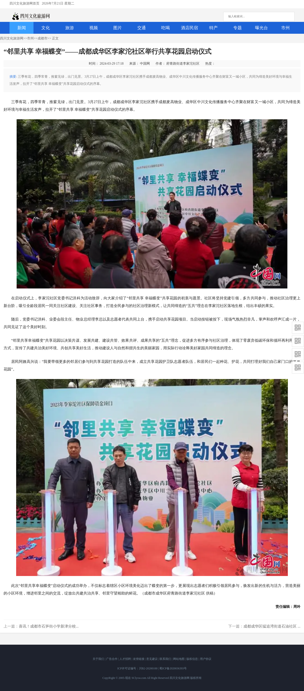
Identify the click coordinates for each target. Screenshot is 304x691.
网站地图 (179, 659)
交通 (141, 27)
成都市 (43, 38)
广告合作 (112, 659)
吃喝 (165, 27)
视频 (93, 27)
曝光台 (261, 27)
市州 (285, 27)
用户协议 (205, 659)
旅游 (69, 27)
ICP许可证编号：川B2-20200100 (137, 668)
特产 (213, 27)
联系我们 (166, 659)
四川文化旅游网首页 (24, 3)
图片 (117, 27)
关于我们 (99, 659)
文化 (45, 27)
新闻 (21, 27)
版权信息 (192, 659)
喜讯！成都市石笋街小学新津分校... (49, 626)
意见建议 (152, 659)
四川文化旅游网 (11, 38)
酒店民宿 (189, 27)
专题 (237, 27)
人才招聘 (125, 659)
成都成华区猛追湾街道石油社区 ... (271, 626)
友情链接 (139, 659)
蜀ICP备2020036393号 (173, 668)
